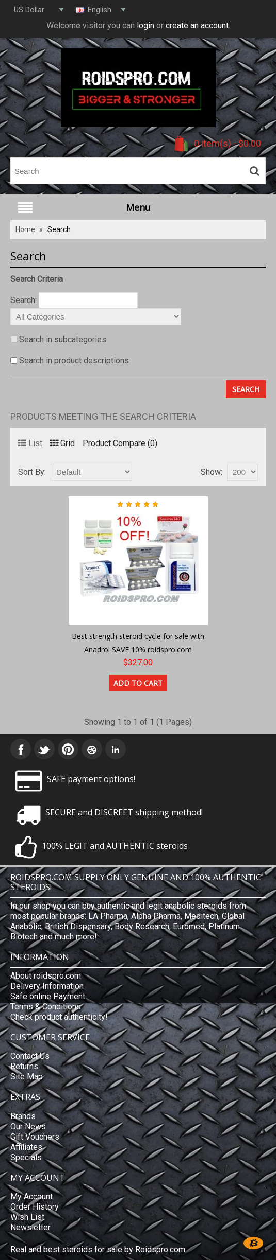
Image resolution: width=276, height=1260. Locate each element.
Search (59, 229)
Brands (23, 1116)
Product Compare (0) (120, 443)
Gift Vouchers (34, 1137)
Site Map (26, 1076)
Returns (24, 1066)
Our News (28, 1126)
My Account (31, 1196)
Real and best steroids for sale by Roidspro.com (97, 1249)
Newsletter (30, 1227)
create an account (197, 25)
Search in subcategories (62, 339)
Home (25, 229)
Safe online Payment (47, 996)
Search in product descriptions (74, 360)
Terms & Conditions (45, 1006)
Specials (26, 1157)
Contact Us (30, 1056)
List (30, 443)
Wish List (27, 1217)
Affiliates (26, 1147)
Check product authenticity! (59, 1017)
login (145, 25)
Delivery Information (47, 986)
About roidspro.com (45, 976)
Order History (34, 1207)
